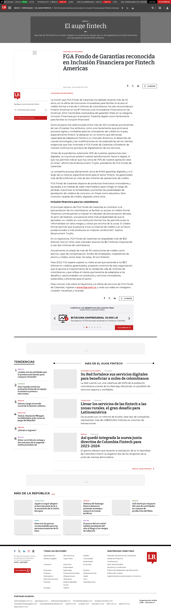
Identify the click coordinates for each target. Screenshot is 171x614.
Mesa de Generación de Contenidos (121, 556)
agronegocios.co (41, 601)
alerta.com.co (124, 604)
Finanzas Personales (71, 573)
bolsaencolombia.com (104, 601)
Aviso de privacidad (115, 564)
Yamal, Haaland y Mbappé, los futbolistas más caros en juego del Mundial (31, 418)
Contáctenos (112, 561)
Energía (135, 501)
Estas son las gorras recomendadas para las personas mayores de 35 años (46, 527)
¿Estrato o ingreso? (27, 430)
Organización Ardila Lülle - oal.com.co (148, 601)
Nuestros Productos (115, 558)
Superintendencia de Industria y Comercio (124, 576)
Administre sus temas (24, 118)
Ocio (85, 579)
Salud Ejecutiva (89, 582)
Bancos (21, 369)
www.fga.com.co (86, 287)
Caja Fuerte (68, 558)
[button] (54, 318)
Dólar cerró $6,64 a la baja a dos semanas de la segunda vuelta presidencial (31, 442)
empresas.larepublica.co (61, 601)
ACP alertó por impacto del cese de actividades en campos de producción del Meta (143, 507)
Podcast (47, 582)
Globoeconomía (89, 573)
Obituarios (67, 579)
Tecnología (39, 501)
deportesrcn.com (21, 607)
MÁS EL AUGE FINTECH (141, 469)
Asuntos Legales (50, 558)
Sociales (47, 588)
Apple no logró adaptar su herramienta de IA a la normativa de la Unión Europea (46, 507)
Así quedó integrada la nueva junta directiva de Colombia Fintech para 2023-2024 (111, 442)
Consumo (47, 564)
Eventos (86, 570)
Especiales (67, 570)
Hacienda (21, 384)
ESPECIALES (27, 8)
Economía (87, 564)
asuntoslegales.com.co (23, 601)
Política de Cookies (115, 573)
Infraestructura (69, 576)
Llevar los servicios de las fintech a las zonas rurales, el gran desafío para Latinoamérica (113, 408)
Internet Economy (51, 579)
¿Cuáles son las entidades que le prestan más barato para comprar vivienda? (32, 374)
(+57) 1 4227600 (20, 562)
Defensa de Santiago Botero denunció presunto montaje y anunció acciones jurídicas (93, 508)
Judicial (86, 501)
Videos (66, 588)
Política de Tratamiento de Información (122, 570)
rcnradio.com (83, 604)
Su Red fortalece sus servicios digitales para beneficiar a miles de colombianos (115, 376)
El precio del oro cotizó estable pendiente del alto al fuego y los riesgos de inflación (95, 527)
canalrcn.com (70, 604)
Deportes (22, 413)
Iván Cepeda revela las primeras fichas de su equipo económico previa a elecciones (32, 390)
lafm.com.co (112, 604)
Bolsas (21, 437)
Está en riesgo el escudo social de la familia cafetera (31, 404)
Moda (36, 520)
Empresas (47, 570)
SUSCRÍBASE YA (124, 328)
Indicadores (48, 576)
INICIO (17, 8)
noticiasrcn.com (97, 604)
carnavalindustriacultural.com (51, 604)
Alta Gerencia (68, 556)
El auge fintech (86, 26)
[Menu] (10, 8)
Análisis (21, 400)
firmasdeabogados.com (82, 601)
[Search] (152, 8)
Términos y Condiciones (116, 567)
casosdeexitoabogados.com (25, 604)
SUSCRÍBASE (164, 2)
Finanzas (47, 573)
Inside (85, 576)
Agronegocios (49, 556)
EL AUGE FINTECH (43, 8)
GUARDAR (149, 86)
